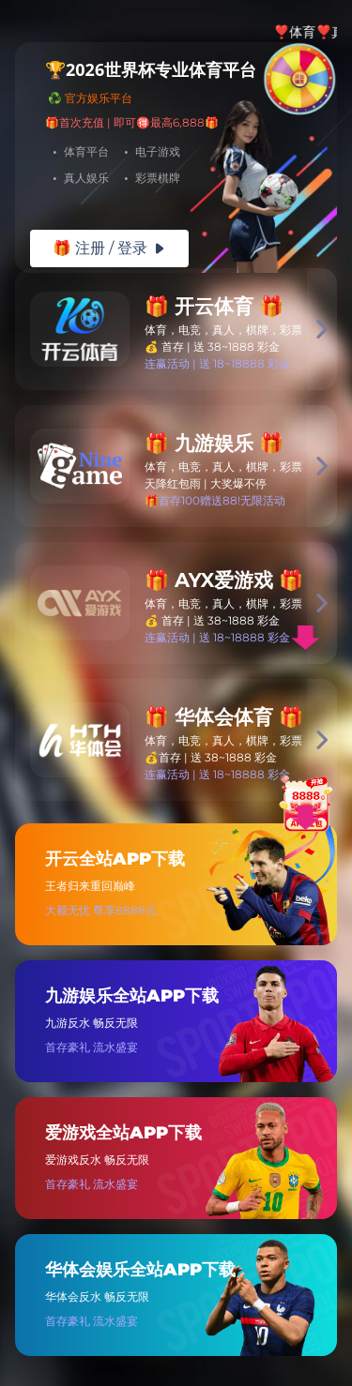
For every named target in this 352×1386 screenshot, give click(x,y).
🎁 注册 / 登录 (109, 248)
